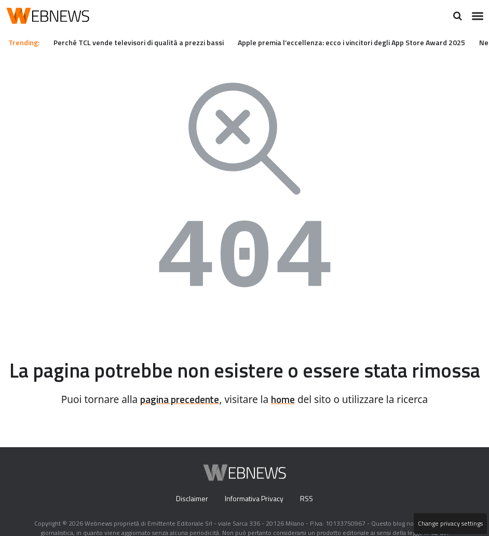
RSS (309, 516)
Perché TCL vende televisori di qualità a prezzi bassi (146, 42)
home (287, 416)
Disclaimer (189, 516)
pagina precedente (178, 416)
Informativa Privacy (254, 516)
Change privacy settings (449, 523)
